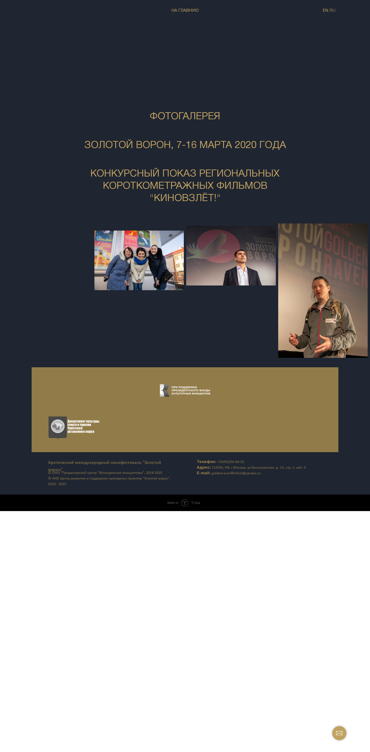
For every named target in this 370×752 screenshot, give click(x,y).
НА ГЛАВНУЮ (185, 11)
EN (325, 11)
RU (332, 11)
